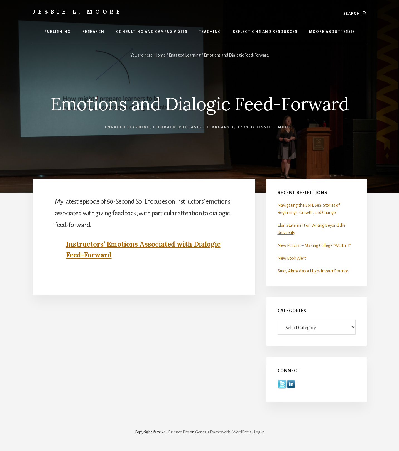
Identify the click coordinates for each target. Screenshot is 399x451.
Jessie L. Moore (78, 11)
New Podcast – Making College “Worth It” (314, 245)
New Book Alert (292, 258)
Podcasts (190, 127)
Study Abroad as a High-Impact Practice (313, 271)
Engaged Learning (127, 127)
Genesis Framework (212, 432)
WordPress (241, 432)
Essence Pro (178, 432)
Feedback (164, 127)
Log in (259, 432)
